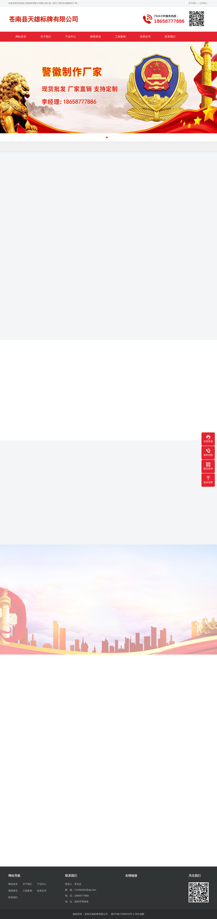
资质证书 (145, 36)
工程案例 (120, 36)
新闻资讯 (95, 36)
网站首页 (21, 36)
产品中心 (70, 36)
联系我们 (170, 36)
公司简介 (203, 3)
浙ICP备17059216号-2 (122, 914)
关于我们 (192, 3)
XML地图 (139, 914)
